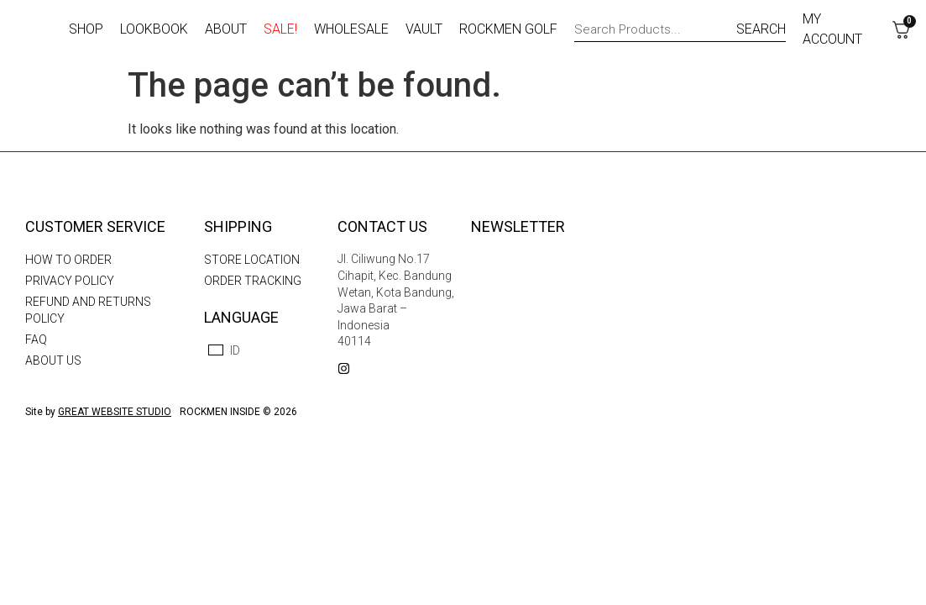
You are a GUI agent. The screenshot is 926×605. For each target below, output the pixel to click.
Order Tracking (252, 280)
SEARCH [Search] (761, 29)
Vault (423, 29)
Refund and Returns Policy (88, 310)
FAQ (36, 339)
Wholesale (351, 29)
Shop (86, 29)
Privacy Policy (69, 280)
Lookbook (154, 29)
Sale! (280, 29)
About (226, 29)
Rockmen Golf (508, 29)
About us (53, 360)
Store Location (252, 259)
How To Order (68, 259)
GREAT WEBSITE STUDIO (114, 412)
